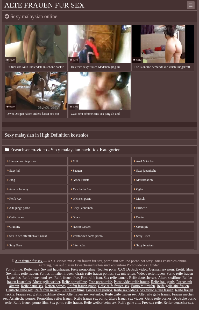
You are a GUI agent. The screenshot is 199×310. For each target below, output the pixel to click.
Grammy (14, 226)
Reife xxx (15, 198)
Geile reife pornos (158, 298)
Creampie (141, 226)
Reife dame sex (32, 286)
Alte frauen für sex (44, 5)
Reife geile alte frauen (173, 286)
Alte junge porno (19, 208)
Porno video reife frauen (131, 282)
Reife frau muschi (47, 290)
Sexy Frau (15, 245)
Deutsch (140, 217)
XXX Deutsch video (132, 269)
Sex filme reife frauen (22, 273)
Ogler (138, 189)
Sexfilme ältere (54, 294)
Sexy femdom (143, 245)
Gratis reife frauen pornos (94, 273)
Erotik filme (184, 269)
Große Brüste (80, 180)
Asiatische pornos (22, 298)
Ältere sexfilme (169, 278)
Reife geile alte (129, 303)
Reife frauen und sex (38, 278)
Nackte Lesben (81, 226)
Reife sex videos (126, 290)
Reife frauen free (66, 278)
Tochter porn (106, 269)
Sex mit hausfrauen (55, 269)
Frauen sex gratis (28, 294)
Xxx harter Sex (81, 189)
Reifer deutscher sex (178, 303)
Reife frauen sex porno (90, 298)
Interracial (78, 245)
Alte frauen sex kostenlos (84, 294)
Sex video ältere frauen (156, 290)
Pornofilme (14, 269)
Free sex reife (152, 303)
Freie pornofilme (83, 269)
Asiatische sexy (18, 189)
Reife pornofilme (74, 282)
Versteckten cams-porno (87, 236)
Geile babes (16, 217)
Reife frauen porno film (30, 303)
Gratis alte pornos (99, 290)
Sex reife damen (115, 278)
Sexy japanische (145, 170)
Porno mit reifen (143, 286)
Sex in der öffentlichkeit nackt (27, 236)
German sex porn (161, 269)
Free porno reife (100, 282)
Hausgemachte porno (22, 161)
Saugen (76, 170)
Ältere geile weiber (46, 282)
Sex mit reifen (125, 273)
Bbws (75, 217)
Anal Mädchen (144, 161)
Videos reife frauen (151, 273)
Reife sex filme (73, 290)
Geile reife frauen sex (113, 286)
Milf (74, 161)
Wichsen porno (81, 198)
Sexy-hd (14, 170)
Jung (11, 180)
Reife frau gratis (163, 282)
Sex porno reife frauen (65, 303)
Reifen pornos (55, 286)
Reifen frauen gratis (81, 286)
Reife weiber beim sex (100, 303)
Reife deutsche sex (142, 278)
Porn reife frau (91, 278)
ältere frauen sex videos (126, 298)
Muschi (139, 198)
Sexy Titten (142, 236)
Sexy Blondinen (82, 208)
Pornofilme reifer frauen (54, 298)
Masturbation (143, 180)
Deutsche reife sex (19, 290)
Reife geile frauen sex (121, 294)
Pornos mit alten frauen (57, 273)
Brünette (140, 208)
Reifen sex (31, 269)
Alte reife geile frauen (154, 294)
